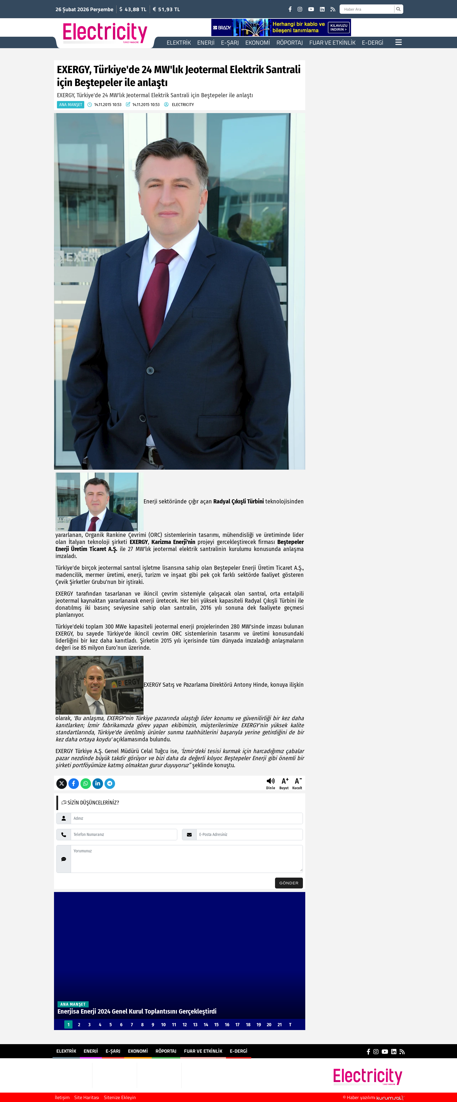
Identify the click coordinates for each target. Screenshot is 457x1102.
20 (269, 1024)
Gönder (289, 883)
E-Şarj (230, 42)
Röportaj (289, 42)
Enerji (206, 42)
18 (248, 1024)
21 (280, 1024)
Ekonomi (257, 42)
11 (174, 1024)
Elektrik (179, 42)
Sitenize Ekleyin (120, 1097)
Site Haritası (86, 1097)
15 (216, 1024)
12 (185, 1024)
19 (259, 1024)
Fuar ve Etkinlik (332, 42)
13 (195, 1024)
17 (237, 1024)
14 (206, 1024)
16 (227, 1024)
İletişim (62, 1097)
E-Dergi (372, 42)
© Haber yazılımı (374, 1097)
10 (163, 1024)
